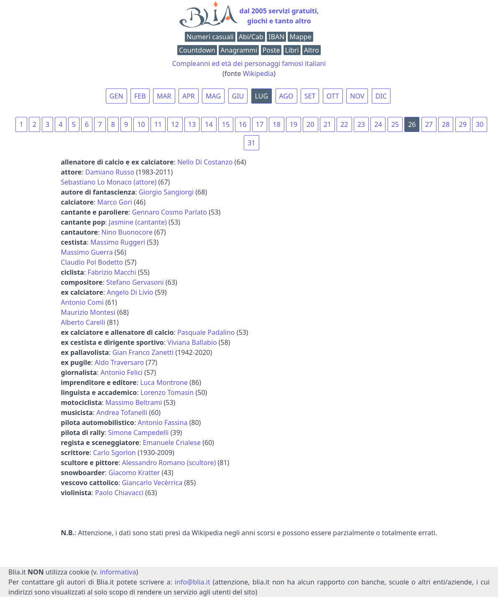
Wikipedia (258, 73)
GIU (238, 96)
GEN (116, 96)
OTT (333, 96)
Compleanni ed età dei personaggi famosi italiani (249, 63)
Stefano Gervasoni (135, 282)
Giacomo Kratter (134, 472)
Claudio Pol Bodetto (92, 262)
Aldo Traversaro (119, 362)
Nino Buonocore (126, 232)
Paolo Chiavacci (119, 492)
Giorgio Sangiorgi (166, 192)
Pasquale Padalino (206, 332)
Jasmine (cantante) (138, 222)
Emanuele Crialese (172, 442)
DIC (381, 96)
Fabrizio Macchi (111, 272)
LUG (261, 96)
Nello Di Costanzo (205, 162)
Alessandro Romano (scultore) (169, 462)
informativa (118, 572)
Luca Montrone (164, 382)
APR (188, 96)
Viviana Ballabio (192, 342)
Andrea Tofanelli (121, 412)
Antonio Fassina (162, 422)
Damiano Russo (109, 172)
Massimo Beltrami (133, 402)
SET (310, 96)
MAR (164, 96)
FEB (140, 96)
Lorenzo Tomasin (167, 392)
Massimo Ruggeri (117, 242)
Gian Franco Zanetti (143, 352)
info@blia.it (192, 582)
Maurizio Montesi (88, 312)
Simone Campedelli (138, 432)
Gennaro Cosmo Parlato (169, 212)
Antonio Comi (82, 302)
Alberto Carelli (83, 322)
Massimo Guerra (87, 252)
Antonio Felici (121, 372)
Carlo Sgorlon (114, 452)
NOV (357, 96)
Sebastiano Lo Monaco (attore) (109, 182)
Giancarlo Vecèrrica (152, 482)
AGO (286, 96)
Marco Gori (114, 202)
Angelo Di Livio (130, 292)
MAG (213, 96)
